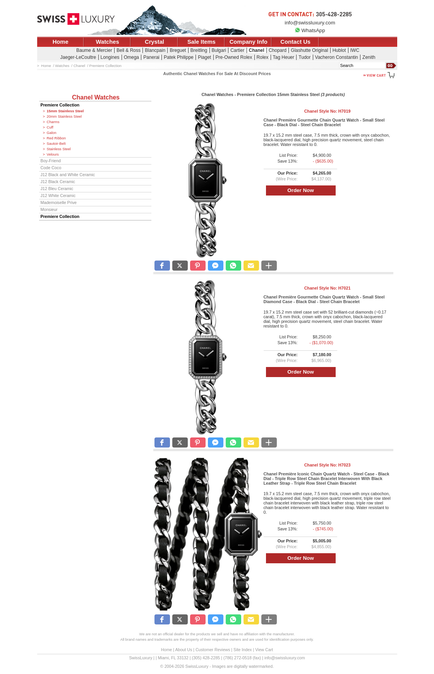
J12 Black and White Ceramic (68, 174)
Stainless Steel (59, 149)
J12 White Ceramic (58, 195)
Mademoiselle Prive (59, 202)
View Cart (264, 649)
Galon (52, 133)
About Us (183, 649)
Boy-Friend (51, 160)
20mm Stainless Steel (64, 116)
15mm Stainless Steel (65, 111)
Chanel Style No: (327, 111)
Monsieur (49, 209)
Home (61, 42)
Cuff (50, 127)
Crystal (154, 42)
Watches (107, 42)
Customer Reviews (213, 649)
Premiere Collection (60, 105)
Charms (53, 122)
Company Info (249, 42)
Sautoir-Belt (56, 144)
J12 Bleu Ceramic (57, 188)
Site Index (242, 649)
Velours (53, 154)
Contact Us (295, 42)
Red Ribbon (56, 138)
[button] (162, 266)
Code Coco (51, 167)
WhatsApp (310, 30)
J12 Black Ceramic (58, 181)
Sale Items (201, 42)
